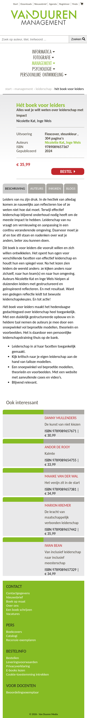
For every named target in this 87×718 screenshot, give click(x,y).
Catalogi (11, 636)
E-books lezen (15, 670)
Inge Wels (44, 121)
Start (15, 4)
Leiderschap (44, 89)
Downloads (26, 4)
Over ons (12, 605)
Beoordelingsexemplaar (22, 692)
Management (42, 63)
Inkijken (55, 188)
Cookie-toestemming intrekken (27, 674)
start (8, 89)
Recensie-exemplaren (21, 640)
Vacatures (13, 614)
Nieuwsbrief (40, 4)
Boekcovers (14, 632)
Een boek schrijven (19, 610)
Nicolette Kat (25, 121)
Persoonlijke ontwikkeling (41, 74)
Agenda (53, 4)
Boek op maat (15, 601)
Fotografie (42, 57)
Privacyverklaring (18, 666)
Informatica (41, 51)
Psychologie (42, 69)
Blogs (70, 188)
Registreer (64, 4)
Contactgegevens (18, 593)
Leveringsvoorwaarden (22, 662)
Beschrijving (15, 188)
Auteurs (36, 188)
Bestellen (12, 658)
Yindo (75, 4)
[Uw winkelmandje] (81, 4)
